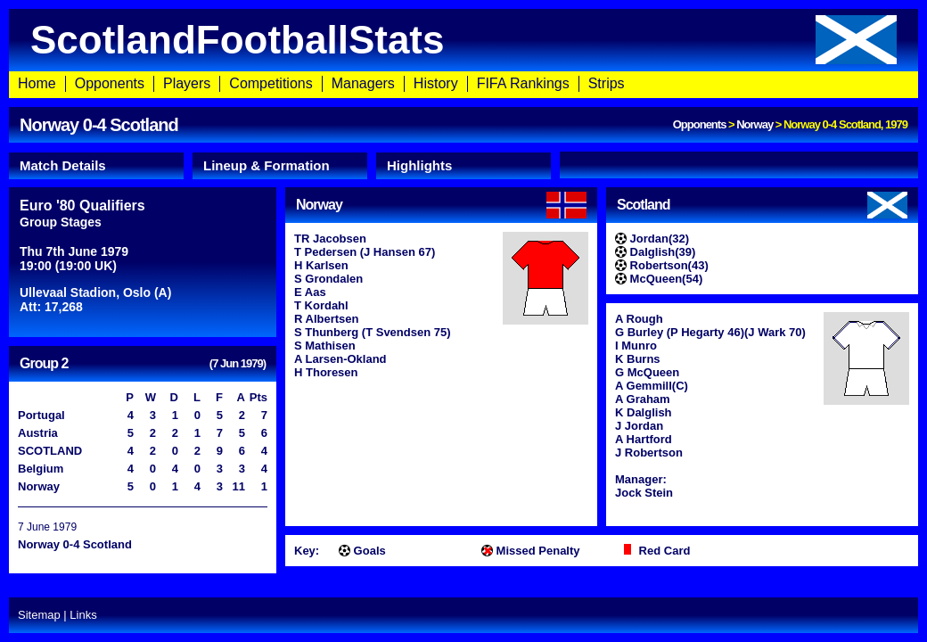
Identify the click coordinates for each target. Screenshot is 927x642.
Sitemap (39, 614)
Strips (606, 83)
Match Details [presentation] (63, 165)
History (436, 83)
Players (186, 83)
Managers (363, 83)
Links (83, 614)
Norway (754, 124)
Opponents (109, 83)
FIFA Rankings (523, 83)
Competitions (270, 83)
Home (37, 83)
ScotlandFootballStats (463, 39)
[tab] (96, 165)
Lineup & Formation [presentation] (266, 165)
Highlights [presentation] (419, 165)
